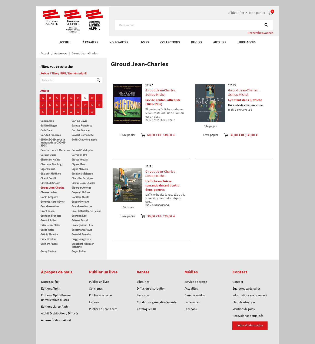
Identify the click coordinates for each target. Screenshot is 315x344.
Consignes (96, 288)
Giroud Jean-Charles (83, 183)
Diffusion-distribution (151, 288)
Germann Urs (79, 155)
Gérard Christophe (82, 150)
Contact (237, 282)
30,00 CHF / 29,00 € (155, 216)
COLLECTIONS (170, 42)
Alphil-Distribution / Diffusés (59, 313)
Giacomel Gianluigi (51, 164)
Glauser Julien (48, 192)
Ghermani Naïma (50, 159)
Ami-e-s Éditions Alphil (56, 320)
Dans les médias (195, 295)
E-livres (94, 302)
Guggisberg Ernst (81, 239)
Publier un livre (99, 282)
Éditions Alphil (50, 288)
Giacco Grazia (80, 159)
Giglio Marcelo (80, 169)
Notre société (50, 282)
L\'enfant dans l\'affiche (245, 100)
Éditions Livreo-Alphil (55, 306)
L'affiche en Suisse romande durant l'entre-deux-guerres (162, 185)
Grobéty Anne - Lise (82, 225)
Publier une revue (100, 295)
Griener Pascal (80, 220)
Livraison (143, 295)
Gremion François (50, 215)
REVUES (196, 42)
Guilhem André (48, 244)
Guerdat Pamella (81, 234)
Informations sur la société (249, 295)
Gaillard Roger (48, 125)
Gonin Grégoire (49, 197)
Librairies (143, 282)
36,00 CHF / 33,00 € (238, 135)
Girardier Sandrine (82, 178)
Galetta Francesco (82, 125)
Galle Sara (46, 130)
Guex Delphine (48, 239)
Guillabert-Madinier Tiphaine (83, 245)
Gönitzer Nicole (80, 197)
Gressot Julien (48, 220)
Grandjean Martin (82, 206)
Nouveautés (118, 42)
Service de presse (196, 282)
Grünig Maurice (49, 234)
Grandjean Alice (49, 206)
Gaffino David (79, 121)
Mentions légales (243, 309)
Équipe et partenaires (246, 288)
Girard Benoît (48, 178)
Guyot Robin (79, 251)
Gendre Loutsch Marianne (55, 150)
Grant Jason (47, 211)
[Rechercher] (194, 25)
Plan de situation (243, 302)
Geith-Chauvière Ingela (84, 139)
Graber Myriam (80, 201)
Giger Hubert (47, 169)
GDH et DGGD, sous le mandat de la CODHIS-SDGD (53, 142)
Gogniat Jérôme (81, 192)
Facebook (191, 309)
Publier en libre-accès (103, 309)
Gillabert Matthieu (50, 173)
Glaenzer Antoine (81, 187)
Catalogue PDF (146, 309)
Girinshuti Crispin (50, 183)
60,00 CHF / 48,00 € (155, 135)
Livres (144, 42)
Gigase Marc (79, 164)
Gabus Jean (47, 121)
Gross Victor (47, 230)
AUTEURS (219, 42)
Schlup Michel (155, 94)
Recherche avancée (260, 33)
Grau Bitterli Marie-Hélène (86, 211)
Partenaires (192, 302)
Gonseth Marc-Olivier (52, 201)
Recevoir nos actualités (247, 316)
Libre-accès (247, 42)
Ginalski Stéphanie (82, 173)
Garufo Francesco (50, 135)
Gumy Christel (48, 251)
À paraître (90, 42)
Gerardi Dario (48, 155)
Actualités (191, 288)
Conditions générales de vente (156, 302)
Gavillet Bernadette (82, 135)
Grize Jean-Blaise (50, 225)
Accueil (65, 42)
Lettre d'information (250, 325)
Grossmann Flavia (82, 230)
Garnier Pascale (80, 130)
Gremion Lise (79, 215)
